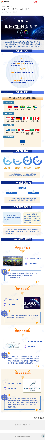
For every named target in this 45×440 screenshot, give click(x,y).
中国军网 (3, 6)
